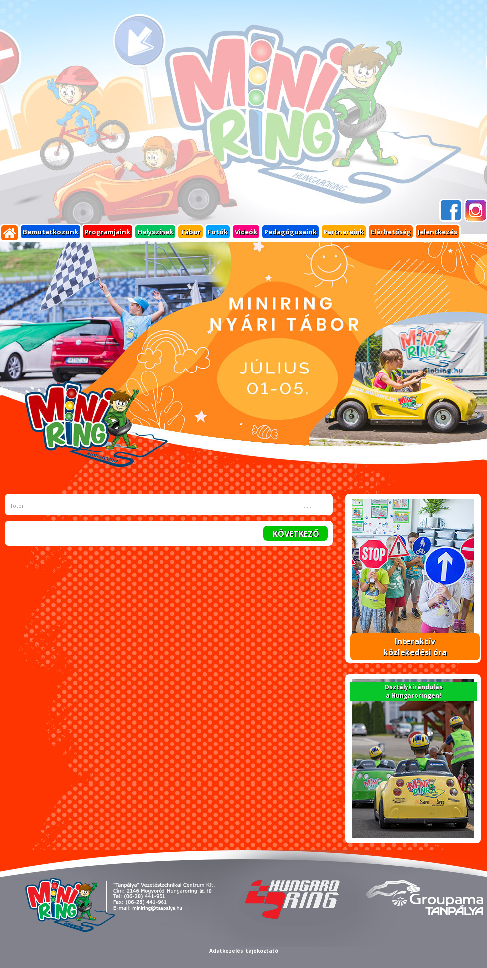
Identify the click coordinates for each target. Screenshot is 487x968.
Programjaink (107, 231)
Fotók (218, 231)
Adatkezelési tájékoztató (243, 950)
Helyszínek (155, 231)
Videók (246, 231)
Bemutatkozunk (50, 231)
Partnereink (344, 231)
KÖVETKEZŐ (296, 533)
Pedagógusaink (290, 231)
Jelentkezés (437, 231)
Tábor (190, 231)
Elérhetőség (391, 231)
